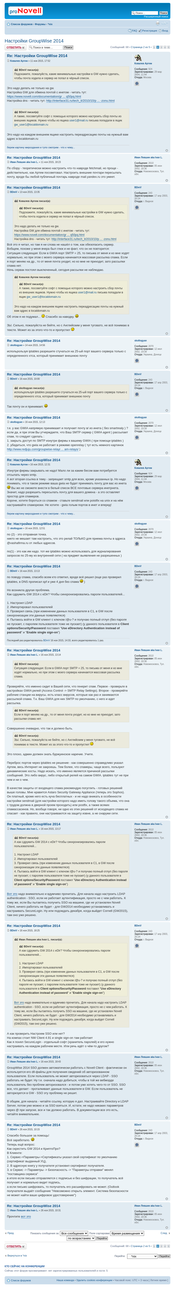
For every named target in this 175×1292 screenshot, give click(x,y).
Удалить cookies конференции (94, 1280)
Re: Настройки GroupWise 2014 (37, 56)
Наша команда (65, 1280)
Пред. (10, 1233)
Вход (165, 30)
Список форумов (22, 24)
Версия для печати (157, 23)
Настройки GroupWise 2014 (34, 40)
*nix (50, 24)
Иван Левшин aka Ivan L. (24, 162)
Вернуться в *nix (17, 1255)
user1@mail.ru (78, 120)
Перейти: (120, 1256)
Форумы (40, 24)
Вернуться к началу (166, 150)
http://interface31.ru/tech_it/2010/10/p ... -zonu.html (80, 100)
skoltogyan (16, 345)
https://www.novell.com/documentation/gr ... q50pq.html (44, 96)
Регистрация (149, 30)
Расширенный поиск (156, 16)
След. (164, 1233)
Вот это (12, 894)
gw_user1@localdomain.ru (31, 124)
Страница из (140, 47)
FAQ (134, 30)
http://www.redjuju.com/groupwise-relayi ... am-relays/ (43, 449)
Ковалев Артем (19, 61)
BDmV (13, 192)
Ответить (15, 47)
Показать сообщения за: (59, 1233)
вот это (26, 1216)
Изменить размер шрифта (164, 23)
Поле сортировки (116, 1233)
